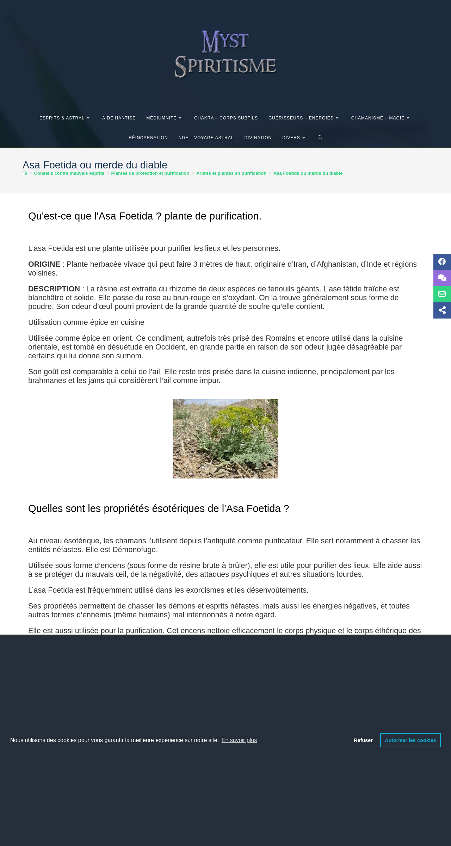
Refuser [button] (363, 740)
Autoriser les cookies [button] (410, 740)
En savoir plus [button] (239, 740)
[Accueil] (25, 173)
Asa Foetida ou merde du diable (307, 173)
